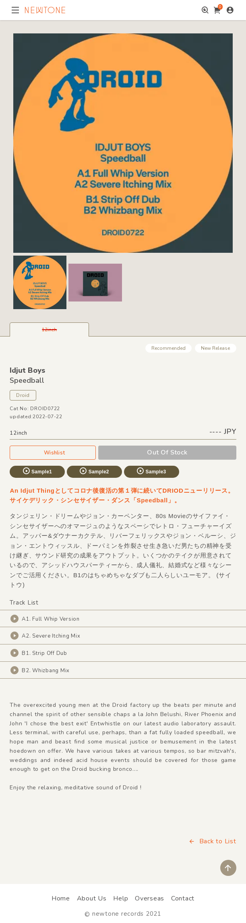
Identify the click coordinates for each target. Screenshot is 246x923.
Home (61, 898)
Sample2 (94, 471)
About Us (92, 898)
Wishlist (53, 452)
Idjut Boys (27, 370)
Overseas (149, 898)
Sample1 (37, 471)
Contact (182, 898)
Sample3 (151, 471)
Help (120, 898)
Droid (22, 395)
